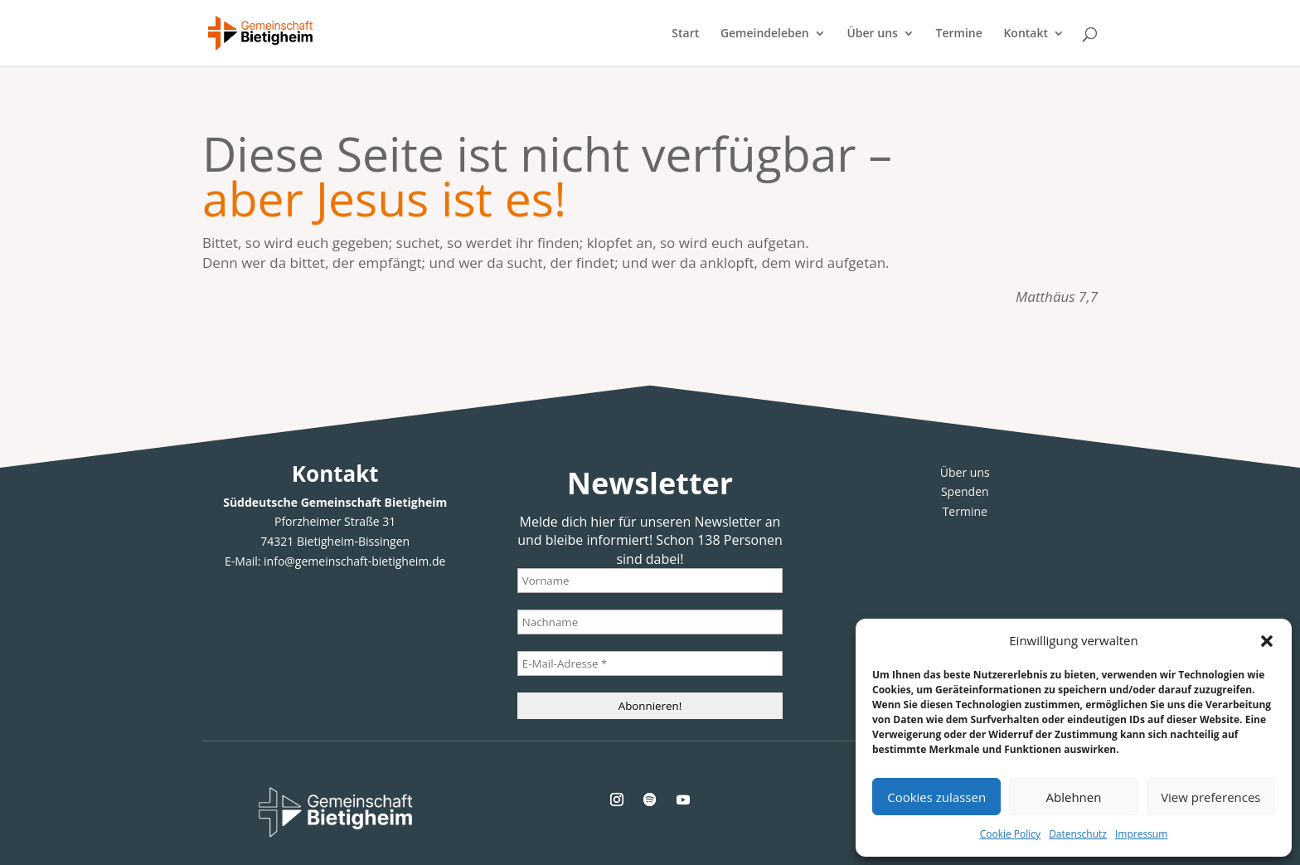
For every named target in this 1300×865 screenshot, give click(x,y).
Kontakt (1025, 34)
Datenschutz (1078, 834)
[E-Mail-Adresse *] (650, 663)
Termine (959, 34)
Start (685, 34)
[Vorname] (650, 580)
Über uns (871, 34)
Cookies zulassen (936, 797)
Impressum (1141, 834)
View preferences (1210, 797)
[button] (1267, 641)
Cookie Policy (1010, 834)
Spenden (965, 491)
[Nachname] (650, 622)
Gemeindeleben (764, 34)
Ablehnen (1074, 797)
